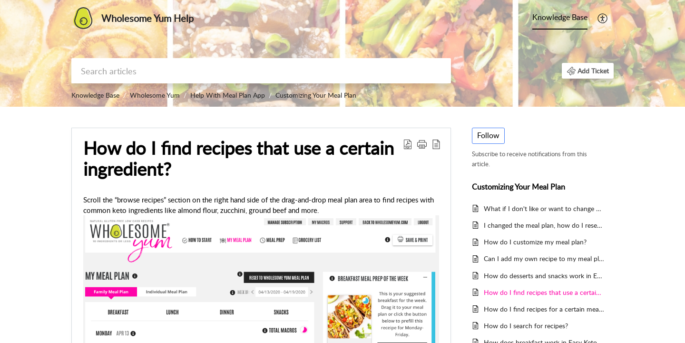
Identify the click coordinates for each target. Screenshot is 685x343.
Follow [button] (488, 135)
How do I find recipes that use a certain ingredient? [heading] (238, 159)
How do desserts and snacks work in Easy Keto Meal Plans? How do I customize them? (544, 275)
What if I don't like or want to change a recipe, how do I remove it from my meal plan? (544, 208)
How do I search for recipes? (526, 325)
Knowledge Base (559, 17)
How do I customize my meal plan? (535, 241)
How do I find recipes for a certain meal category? (544, 308)
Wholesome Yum (155, 95)
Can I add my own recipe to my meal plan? (544, 258)
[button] (603, 18)
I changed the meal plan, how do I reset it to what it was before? (544, 225)
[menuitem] (559, 18)
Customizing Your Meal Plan (315, 95)
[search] (261, 70)
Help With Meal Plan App (227, 95)
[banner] (342, 53)
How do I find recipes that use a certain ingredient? (544, 292)
